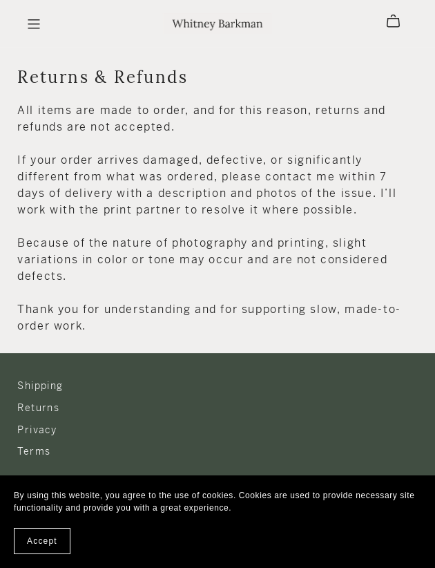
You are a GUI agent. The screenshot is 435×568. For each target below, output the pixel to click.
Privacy (37, 430)
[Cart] (399, 21)
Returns (38, 407)
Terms (33, 451)
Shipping (40, 385)
